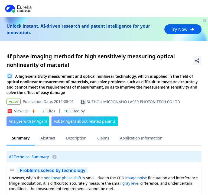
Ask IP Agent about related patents (85, 121)
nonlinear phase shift (62, 177)
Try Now (183, 29)
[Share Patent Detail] (197, 60)
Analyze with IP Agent (28, 121)
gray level (130, 183)
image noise (136, 177)
